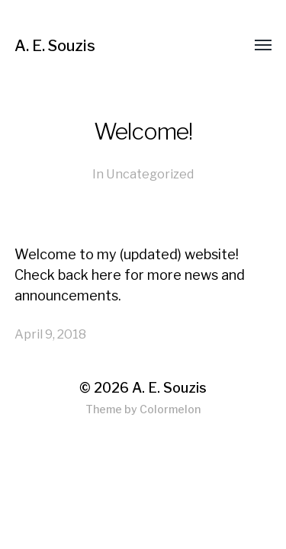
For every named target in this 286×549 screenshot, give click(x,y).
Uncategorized (150, 173)
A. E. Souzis (54, 46)
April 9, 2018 (50, 334)
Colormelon (170, 409)
